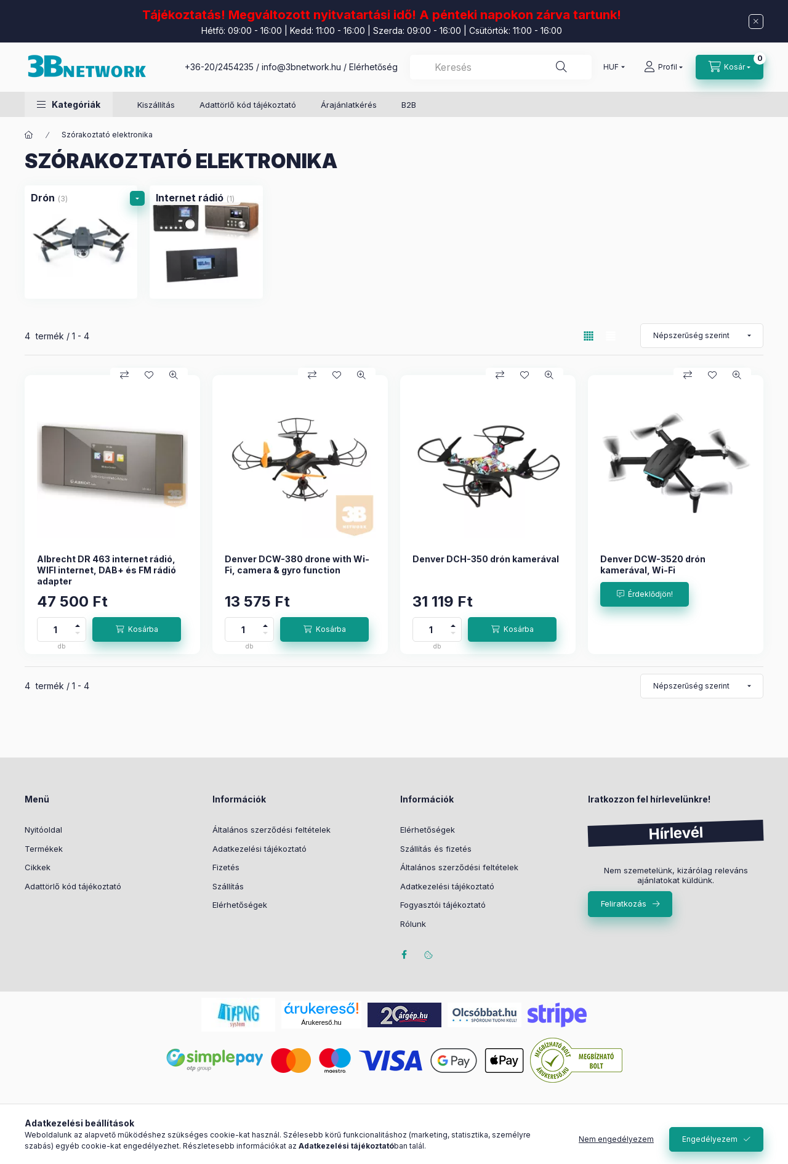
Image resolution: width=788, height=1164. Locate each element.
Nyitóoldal (43, 830)
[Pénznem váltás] (611, 67)
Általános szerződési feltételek (271, 830)
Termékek (44, 849)
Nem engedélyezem (616, 1139)
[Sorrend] (701, 335)
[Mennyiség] (55, 629)
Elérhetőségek (239, 905)
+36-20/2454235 (219, 67)
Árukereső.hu (321, 1022)
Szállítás (228, 886)
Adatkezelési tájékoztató (259, 849)
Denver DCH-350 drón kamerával (485, 559)
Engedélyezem (710, 1139)
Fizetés (225, 867)
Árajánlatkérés (349, 105)
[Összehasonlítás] (124, 375)
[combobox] (501, 67)
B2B (408, 105)
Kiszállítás (156, 105)
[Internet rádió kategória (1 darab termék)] (206, 241)
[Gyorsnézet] (173, 375)
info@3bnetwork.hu (301, 67)
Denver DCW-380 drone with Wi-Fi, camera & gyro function (297, 564)
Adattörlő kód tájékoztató (247, 105)
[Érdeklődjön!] (644, 594)
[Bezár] (756, 21)
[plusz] (77, 623)
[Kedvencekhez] (149, 375)
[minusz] (77, 635)
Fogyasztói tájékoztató (443, 905)
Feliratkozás (623, 903)
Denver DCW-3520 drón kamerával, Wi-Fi (653, 564)
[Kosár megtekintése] (729, 67)
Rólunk (413, 924)
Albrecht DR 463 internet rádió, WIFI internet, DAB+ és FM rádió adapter (106, 570)
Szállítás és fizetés (436, 849)
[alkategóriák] (137, 198)
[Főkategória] (29, 134)
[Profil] (663, 67)
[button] (69, 104)
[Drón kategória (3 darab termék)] (81, 241)
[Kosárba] (136, 629)
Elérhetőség (373, 67)
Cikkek (37, 867)
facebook (404, 954)
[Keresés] (561, 67)
